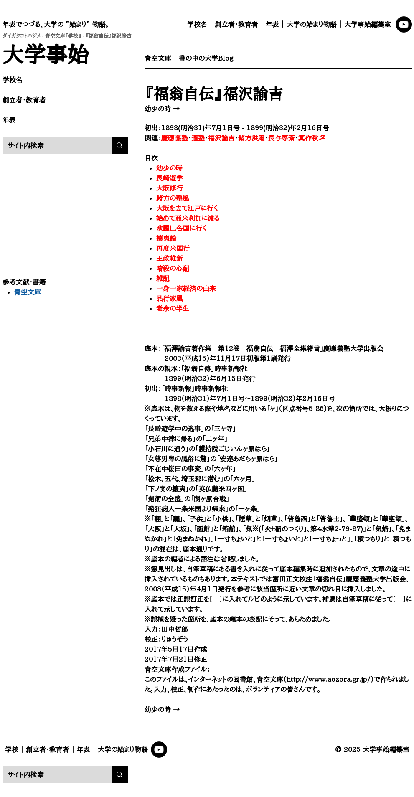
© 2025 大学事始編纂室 (372, 749)
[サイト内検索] (51, 145)
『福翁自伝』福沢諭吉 (214, 93)
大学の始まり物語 (312, 24)
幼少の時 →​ (162, 108)
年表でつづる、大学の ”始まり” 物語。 (56, 24)
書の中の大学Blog (206, 58)
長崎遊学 (169, 178)
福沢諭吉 (221, 138)
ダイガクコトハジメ (22, 35)
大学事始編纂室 (367, 24)
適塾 (198, 138)
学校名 (197, 24)
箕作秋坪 (311, 138)
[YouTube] (404, 24)
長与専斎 (281, 138)
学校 (11, 749)
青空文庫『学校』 (63, 35)
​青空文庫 (158, 58)
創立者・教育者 (236, 24)
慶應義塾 (174, 138)
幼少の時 (169, 168)
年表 (272, 24)
